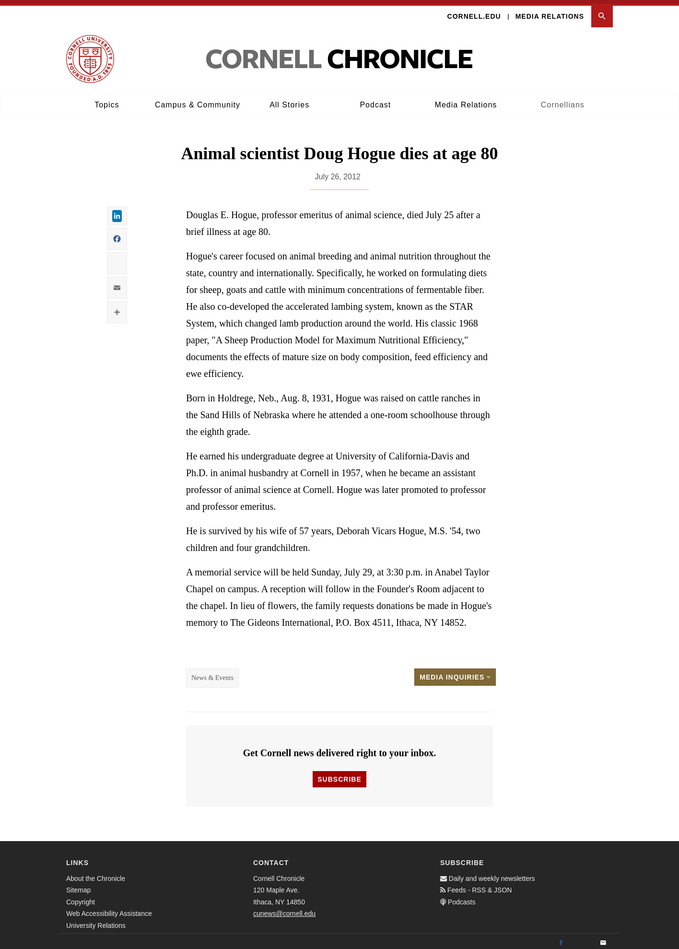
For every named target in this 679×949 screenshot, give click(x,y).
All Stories (289, 101)
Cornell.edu (474, 12)
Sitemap (78, 886)
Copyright (80, 898)
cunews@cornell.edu (284, 910)
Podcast (375, 101)
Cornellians (563, 101)
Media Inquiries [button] (455, 673)
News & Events (212, 674)
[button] (602, 12)
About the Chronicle (95, 874)
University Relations (96, 921)
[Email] (603, 939)
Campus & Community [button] (197, 101)
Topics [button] (106, 101)
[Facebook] (561, 939)
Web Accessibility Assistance (109, 910)
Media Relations (549, 12)
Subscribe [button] (339, 775)
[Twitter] (582, 939)
